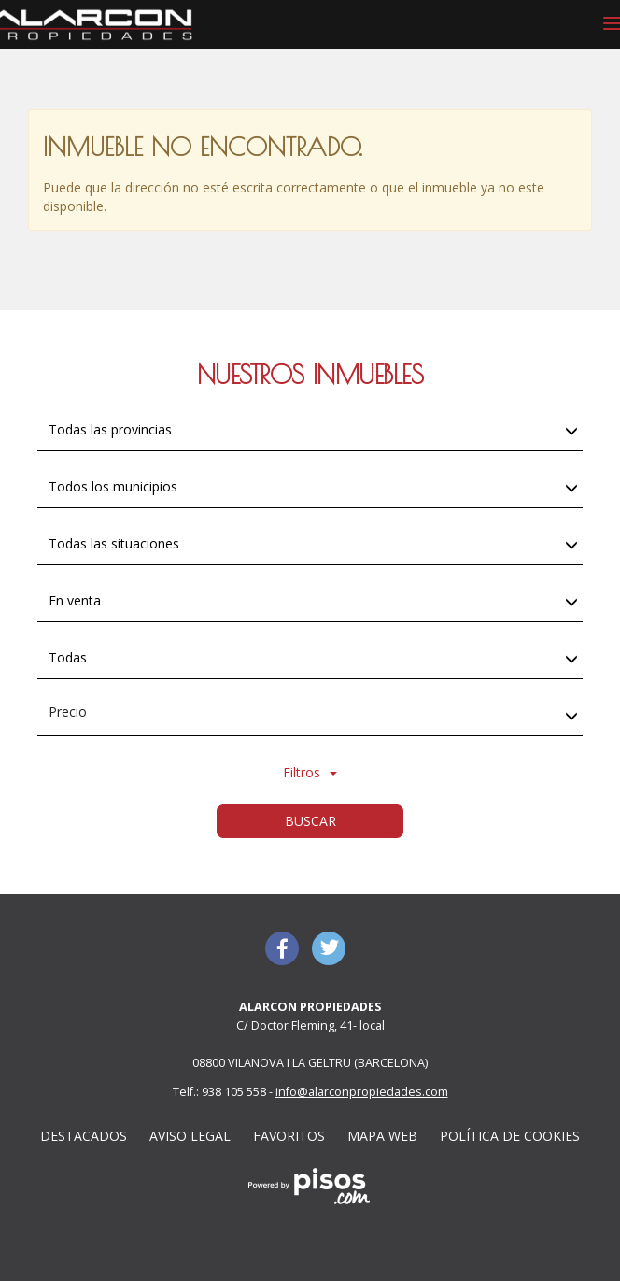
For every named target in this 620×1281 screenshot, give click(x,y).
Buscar (310, 821)
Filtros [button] (310, 772)
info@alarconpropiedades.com (361, 1092)
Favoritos (289, 1136)
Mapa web (382, 1136)
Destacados (83, 1136)
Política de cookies (510, 1136)
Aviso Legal (190, 1136)
